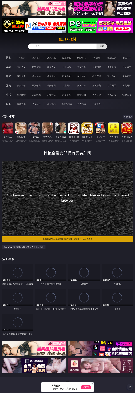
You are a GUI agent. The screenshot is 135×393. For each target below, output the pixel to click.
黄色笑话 (111, 94)
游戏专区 (66, 57)
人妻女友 (51, 94)
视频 (8, 67)
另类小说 (96, 94)
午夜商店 (36, 104)
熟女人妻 (81, 66)
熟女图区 (111, 85)
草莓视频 (51, 104)
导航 (8, 104)
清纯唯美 (96, 85)
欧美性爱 (66, 76)
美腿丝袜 (81, 85)
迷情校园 (81, 94)
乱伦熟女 (111, 76)
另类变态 (126, 76)
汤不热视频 (66, 104)
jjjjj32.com (67, 39)
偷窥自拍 (21, 85)
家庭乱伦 (36, 94)
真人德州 (36, 57)
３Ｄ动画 (66, 66)
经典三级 (96, 76)
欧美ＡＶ (51, 66)
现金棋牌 (111, 57)
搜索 (102, 46)
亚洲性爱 (21, 76)
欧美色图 (51, 85)
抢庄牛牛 (126, 57)
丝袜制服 (96, 66)
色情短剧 (96, 104)
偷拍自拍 (36, 76)
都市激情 (21, 94)
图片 (8, 85)
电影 (8, 76)
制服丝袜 (81, 76)
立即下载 (86, 387)
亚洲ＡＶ (21, 66)
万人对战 (51, 57)
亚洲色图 (36, 85)
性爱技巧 (126, 94)
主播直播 (111, 66)
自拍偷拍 (36, 66)
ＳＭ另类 (126, 66)
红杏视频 (81, 104)
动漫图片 (66, 85)
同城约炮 (21, 104)
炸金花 (96, 57)
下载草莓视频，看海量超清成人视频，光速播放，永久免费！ (87, 239)
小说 (8, 94)
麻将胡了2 (81, 57)
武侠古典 (66, 94)
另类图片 (126, 85)
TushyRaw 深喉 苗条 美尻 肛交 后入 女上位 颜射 (24, 247)
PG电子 (21, 57)
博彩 (8, 57)
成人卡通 (51, 76)
